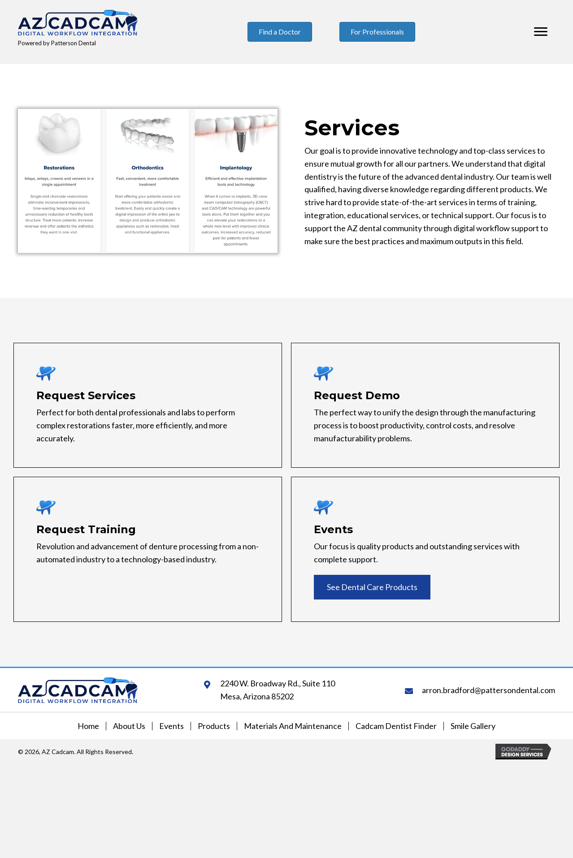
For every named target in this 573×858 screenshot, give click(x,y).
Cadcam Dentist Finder (396, 726)
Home (88, 726)
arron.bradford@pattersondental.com (488, 690)
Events (171, 726)
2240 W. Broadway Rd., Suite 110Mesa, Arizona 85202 (277, 689)
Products (214, 726)
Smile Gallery (473, 726)
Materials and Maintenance (293, 726)
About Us (129, 726)
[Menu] (540, 31)
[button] (372, 587)
